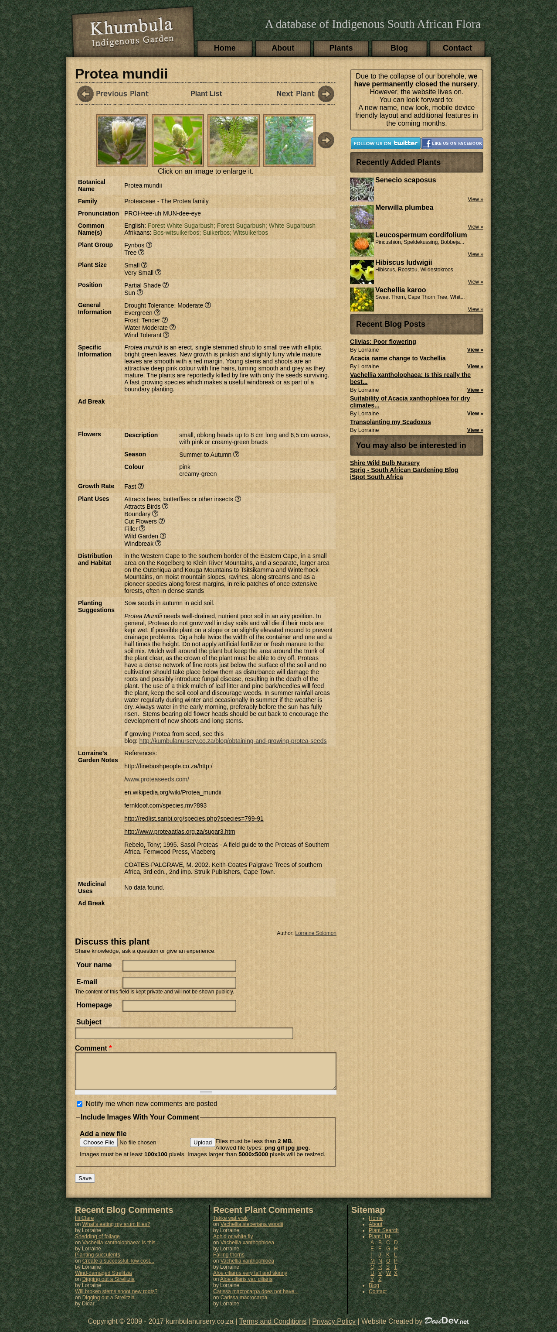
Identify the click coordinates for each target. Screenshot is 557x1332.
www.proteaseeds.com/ (157, 779)
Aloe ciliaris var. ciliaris (246, 1286)
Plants (341, 48)
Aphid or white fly (233, 1243)
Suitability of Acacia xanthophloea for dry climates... (410, 402)
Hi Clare (84, 1225)
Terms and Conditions (273, 1328)
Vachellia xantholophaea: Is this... (121, 1249)
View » (475, 350)
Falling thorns (229, 1261)
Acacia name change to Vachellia (397, 358)
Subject (89, 1022)
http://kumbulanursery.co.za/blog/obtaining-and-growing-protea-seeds (232, 740)
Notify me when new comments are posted (151, 1110)
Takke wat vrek (230, 1225)
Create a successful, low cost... (118, 1267)
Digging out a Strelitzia (108, 1286)
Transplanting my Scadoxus (390, 421)
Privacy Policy (334, 1328)
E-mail (86, 982)
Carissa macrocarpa (244, 1304)
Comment (93, 1048)
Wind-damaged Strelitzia (103, 1280)
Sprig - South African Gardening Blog (404, 469)
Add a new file (103, 1140)
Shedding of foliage (97, 1243)
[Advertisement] (226, 411)
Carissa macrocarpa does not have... (256, 1298)
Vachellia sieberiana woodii (252, 1231)
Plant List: (380, 1243)
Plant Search (384, 1237)
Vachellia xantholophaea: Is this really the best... (410, 378)
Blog (399, 48)
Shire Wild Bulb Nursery (385, 462)
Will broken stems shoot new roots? (116, 1298)
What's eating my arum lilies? (116, 1231)
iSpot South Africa (376, 476)
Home (225, 48)
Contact (457, 48)
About (283, 48)
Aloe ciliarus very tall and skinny (250, 1280)
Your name (94, 965)
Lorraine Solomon (315, 933)
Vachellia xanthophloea (247, 1249)
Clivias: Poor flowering (383, 341)
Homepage (94, 1005)
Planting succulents (97, 1261)
